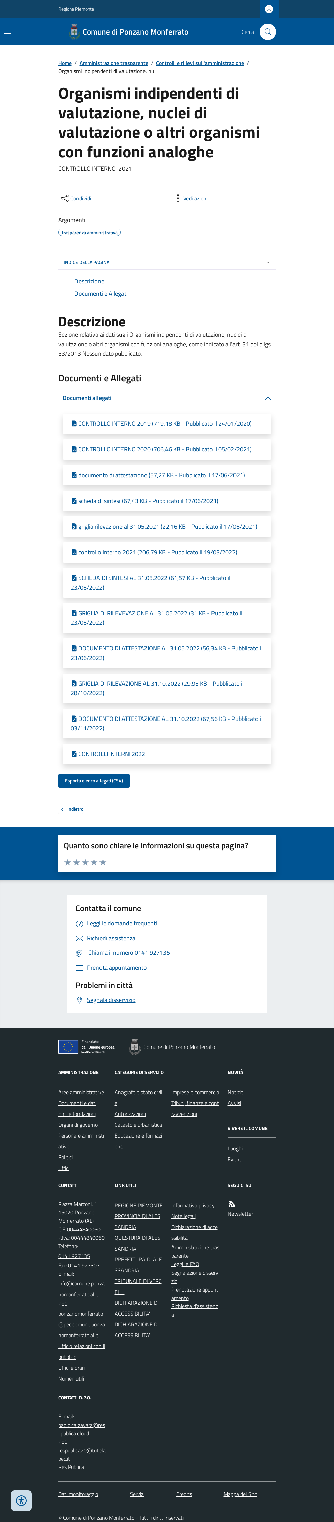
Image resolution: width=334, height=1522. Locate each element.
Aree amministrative (81, 1092)
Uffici (63, 1168)
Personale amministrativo (81, 1140)
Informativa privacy (193, 1205)
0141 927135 (74, 1256)
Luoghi (235, 1148)
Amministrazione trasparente (114, 63)
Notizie (235, 1092)
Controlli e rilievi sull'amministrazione (200, 63)
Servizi (137, 1494)
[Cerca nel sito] (265, 32)
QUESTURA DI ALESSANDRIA (137, 1243)
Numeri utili (71, 1378)
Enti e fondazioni (77, 1114)
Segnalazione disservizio (195, 1277)
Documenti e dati (77, 1103)
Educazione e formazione (138, 1140)
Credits (184, 1494)
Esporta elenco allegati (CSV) (94, 780)
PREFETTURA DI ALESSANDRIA (138, 1264)
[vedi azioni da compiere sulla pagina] (190, 198)
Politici (65, 1157)
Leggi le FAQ (185, 1264)
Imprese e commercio (195, 1092)
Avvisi (234, 1103)
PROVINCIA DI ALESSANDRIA (137, 1221)
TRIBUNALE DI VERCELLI (138, 1286)
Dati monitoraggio (78, 1494)
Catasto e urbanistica (138, 1125)
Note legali (183, 1216)
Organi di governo (78, 1125)
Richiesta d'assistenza (194, 1310)
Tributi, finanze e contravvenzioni (195, 1108)
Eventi (235, 1159)
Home (65, 63)
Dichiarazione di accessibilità (194, 1232)
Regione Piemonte (76, 9)
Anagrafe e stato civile (138, 1097)
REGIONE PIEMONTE (139, 1205)
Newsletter (240, 1214)
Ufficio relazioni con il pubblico (81, 1351)
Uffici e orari (71, 1368)
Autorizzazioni (130, 1114)
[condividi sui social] (75, 198)
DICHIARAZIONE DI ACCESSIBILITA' (137, 1308)
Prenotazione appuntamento (194, 1293)
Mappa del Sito (240, 1494)
